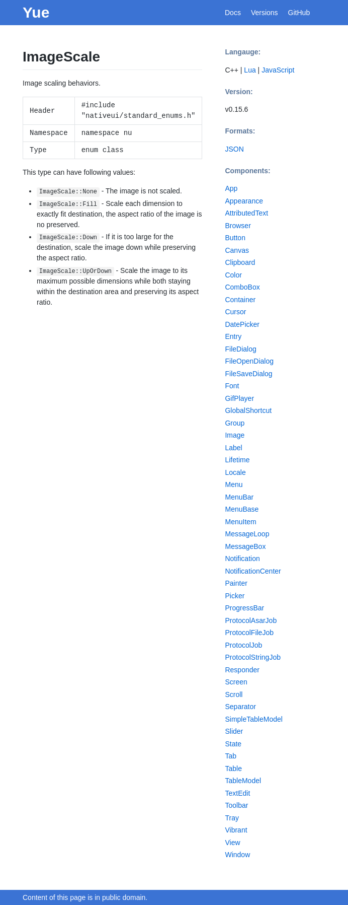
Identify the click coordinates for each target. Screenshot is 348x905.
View (232, 843)
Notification (242, 558)
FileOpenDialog (249, 361)
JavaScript (278, 70)
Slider (234, 731)
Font (232, 386)
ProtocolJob (243, 645)
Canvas (236, 250)
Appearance (244, 201)
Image (234, 435)
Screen (236, 682)
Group (234, 423)
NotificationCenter (253, 571)
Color (233, 275)
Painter (236, 583)
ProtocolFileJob (249, 633)
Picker (234, 596)
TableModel (243, 781)
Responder (242, 670)
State (233, 744)
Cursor (235, 312)
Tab (230, 756)
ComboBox (242, 287)
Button (235, 238)
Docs (233, 13)
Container (240, 300)
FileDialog (240, 349)
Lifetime (237, 460)
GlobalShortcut (248, 410)
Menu (233, 484)
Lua (249, 70)
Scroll (233, 694)
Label (233, 448)
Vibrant (236, 830)
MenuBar (239, 497)
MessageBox (245, 546)
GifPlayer (239, 398)
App (231, 188)
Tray (231, 818)
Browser (237, 226)
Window (237, 855)
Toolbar (236, 805)
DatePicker (242, 324)
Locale (235, 472)
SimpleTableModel (253, 719)
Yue (36, 12)
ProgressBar (244, 608)
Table (233, 768)
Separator (240, 707)
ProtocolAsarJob (251, 620)
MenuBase (241, 509)
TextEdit (237, 793)
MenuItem (240, 522)
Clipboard (240, 262)
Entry (233, 336)
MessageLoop (247, 534)
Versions (264, 13)
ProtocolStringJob (253, 657)
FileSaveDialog (248, 374)
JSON (234, 149)
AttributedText (246, 213)
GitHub (299, 13)
